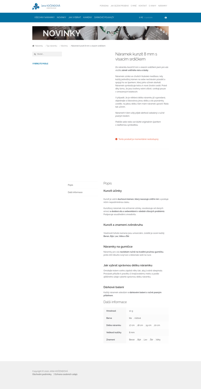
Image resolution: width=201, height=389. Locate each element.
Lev (145, 339)
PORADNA (104, 6)
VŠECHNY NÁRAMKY (44, 17)
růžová (138, 318)
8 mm (132, 332)
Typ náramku (51, 46)
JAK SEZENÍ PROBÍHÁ (119, 6)
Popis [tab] (70, 185)
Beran (132, 339)
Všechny (64, 46)
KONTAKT (143, 6)
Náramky (39, 46)
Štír (151, 339)
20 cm (157, 325)
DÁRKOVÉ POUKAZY (104, 17)
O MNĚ (134, 6)
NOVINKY (61, 17)
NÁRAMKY (162, 6)
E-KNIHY (152, 6)
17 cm (132, 325)
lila (130, 318)
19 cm (148, 325)
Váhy (158, 339)
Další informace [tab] (75, 192)
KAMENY (87, 17)
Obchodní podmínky (42, 374)
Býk (139, 339)
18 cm (140, 325)
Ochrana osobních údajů (65, 374)
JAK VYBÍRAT (74, 17)
